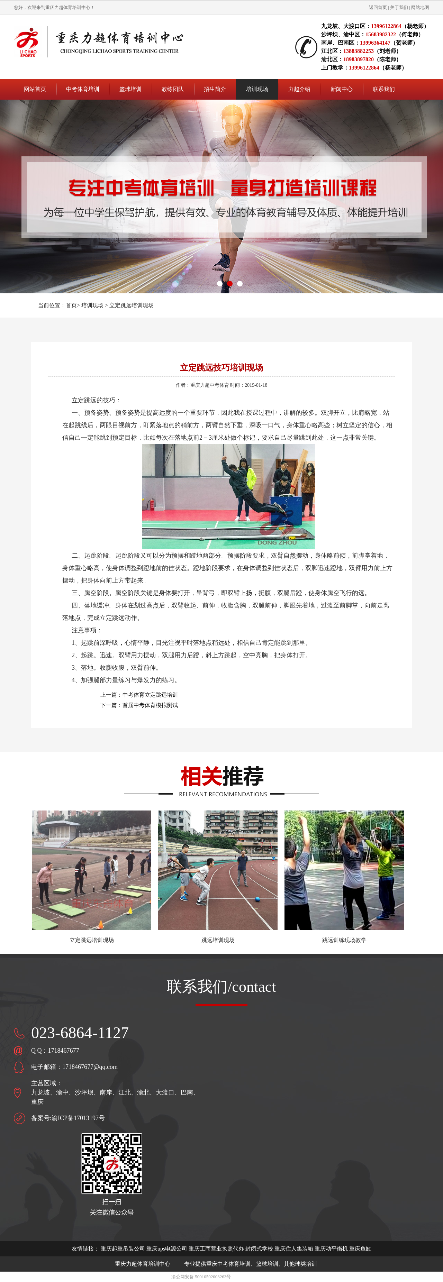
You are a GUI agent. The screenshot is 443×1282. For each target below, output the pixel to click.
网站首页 (35, 89)
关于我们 (399, 7)
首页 (71, 305)
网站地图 (420, 7)
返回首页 (378, 7)
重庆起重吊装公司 (123, 1249)
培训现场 (92, 305)
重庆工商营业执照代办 (216, 1249)
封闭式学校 (259, 1249)
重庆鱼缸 (360, 1249)
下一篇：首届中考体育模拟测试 (139, 705)
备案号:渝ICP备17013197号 (68, 1118)
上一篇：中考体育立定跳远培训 (139, 695)
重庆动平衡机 (331, 1249)
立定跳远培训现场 (131, 305)
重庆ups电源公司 (166, 1249)
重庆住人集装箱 (293, 1249)
